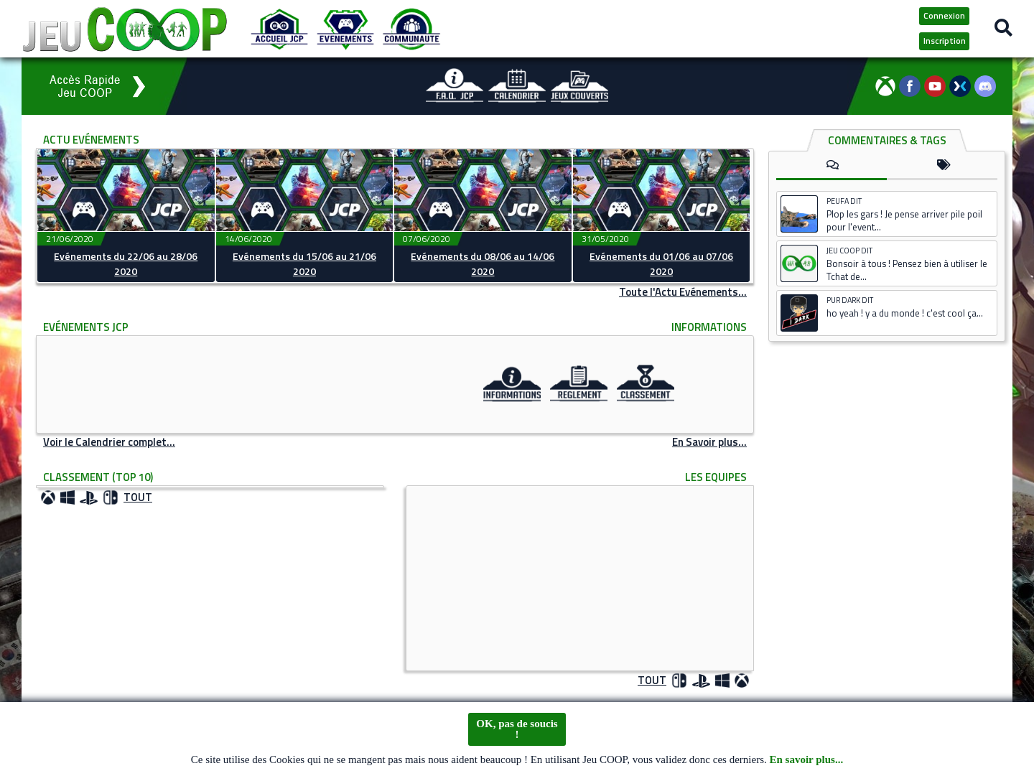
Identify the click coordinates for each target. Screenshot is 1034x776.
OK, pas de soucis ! (516, 730)
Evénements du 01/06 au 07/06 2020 (661, 263)
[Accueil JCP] (279, 28)
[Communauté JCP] (411, 28)
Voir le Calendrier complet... (109, 442)
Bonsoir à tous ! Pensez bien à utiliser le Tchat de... (906, 270)
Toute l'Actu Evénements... (683, 292)
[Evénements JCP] (345, 28)
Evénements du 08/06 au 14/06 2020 (482, 263)
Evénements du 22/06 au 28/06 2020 (125, 263)
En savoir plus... (807, 761)
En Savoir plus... (709, 442)
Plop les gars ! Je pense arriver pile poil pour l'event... (904, 220)
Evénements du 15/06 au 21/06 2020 (304, 263)
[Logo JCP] (125, 28)
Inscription (944, 40)
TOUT (138, 497)
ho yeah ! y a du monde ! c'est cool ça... (904, 313)
